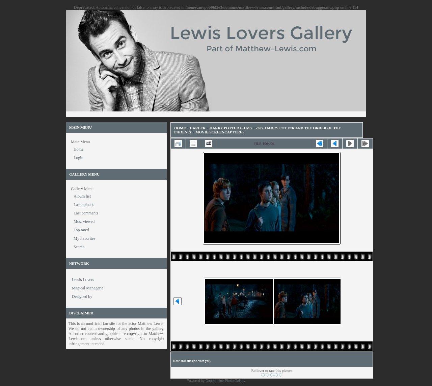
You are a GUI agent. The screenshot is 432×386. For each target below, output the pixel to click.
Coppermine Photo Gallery (225, 381)
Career (198, 128)
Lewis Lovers (83, 279)
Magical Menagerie (88, 288)
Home (180, 128)
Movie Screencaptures (219, 132)
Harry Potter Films (231, 128)
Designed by (82, 296)
